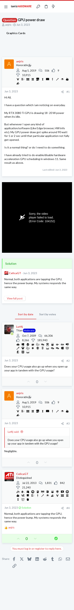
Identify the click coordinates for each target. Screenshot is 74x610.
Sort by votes (47, 314)
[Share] (62, 92)
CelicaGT (15, 273)
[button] (6, 6)
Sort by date (25, 314)
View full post (14, 298)
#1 (68, 91)
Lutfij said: (13, 431)
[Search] (68, 6)
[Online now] (12, 333)
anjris (8, 24)
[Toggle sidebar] (61, 6)
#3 (68, 423)
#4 (68, 508)
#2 (68, 360)
